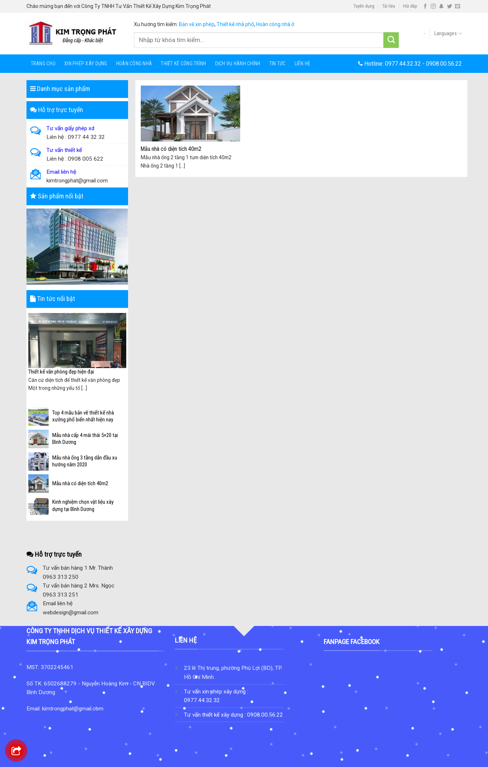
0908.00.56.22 (444, 63)
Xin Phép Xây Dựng (85, 63)
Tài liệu (388, 6)
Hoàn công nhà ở (275, 24)
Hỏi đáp (410, 6)
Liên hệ (303, 63)
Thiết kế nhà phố (235, 24)
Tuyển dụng (363, 6)
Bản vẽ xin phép (196, 24)
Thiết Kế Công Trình (183, 63)
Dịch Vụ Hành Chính (238, 63)
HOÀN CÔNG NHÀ (134, 63)
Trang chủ (43, 63)
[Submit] (391, 40)
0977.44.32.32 (403, 63)
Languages (448, 33)
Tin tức (277, 63)
